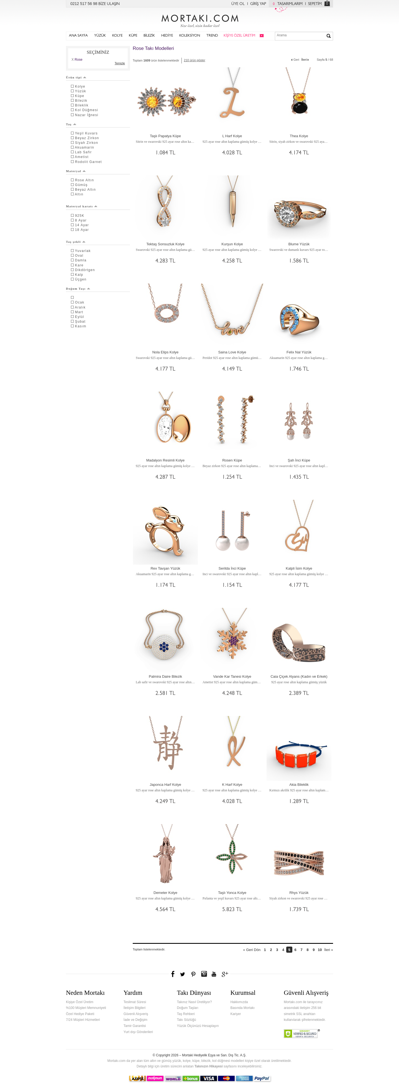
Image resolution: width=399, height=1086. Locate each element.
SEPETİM (315, 4)
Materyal (76, 171)
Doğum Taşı (78, 288)
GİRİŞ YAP (258, 4)
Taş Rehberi (186, 1014)
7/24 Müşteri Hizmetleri (83, 1020)
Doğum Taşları (187, 1008)
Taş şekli (76, 241)
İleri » (328, 950)
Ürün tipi (76, 77)
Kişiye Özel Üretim (79, 1002)
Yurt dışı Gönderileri (138, 1032)
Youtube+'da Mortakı (213, 974)
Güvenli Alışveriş (136, 1014)
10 (320, 950)
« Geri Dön (251, 950)
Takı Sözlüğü (186, 1020)
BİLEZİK (149, 36)
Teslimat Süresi (135, 1002)
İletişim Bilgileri (134, 1008)
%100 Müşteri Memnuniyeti (86, 1008)
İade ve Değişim (135, 1020)
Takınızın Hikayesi (209, 1066)
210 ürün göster (194, 60)
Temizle (120, 63)
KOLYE (117, 36)
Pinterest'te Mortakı (193, 974)
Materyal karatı (82, 206)
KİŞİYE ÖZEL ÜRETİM (239, 36)
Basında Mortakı (242, 1008)
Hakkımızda (239, 1002)
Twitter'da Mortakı (183, 974)
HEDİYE (167, 36)
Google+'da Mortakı (225, 974)
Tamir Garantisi (135, 1026)
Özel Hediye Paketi (80, 1014)
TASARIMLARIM (286, 4)
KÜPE (133, 36)
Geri (295, 59)
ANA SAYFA (78, 36)
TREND (212, 36)
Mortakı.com (199, 19)
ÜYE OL (238, 4)
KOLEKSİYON (189, 36)
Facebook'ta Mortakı (173, 974)
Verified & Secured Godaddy (302, 1033)
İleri (305, 59)
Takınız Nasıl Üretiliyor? (194, 1002)
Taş (71, 124)
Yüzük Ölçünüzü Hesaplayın (198, 1026)
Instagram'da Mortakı (204, 974)
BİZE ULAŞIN (109, 4)
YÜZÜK (100, 36)
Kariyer (235, 1014)
